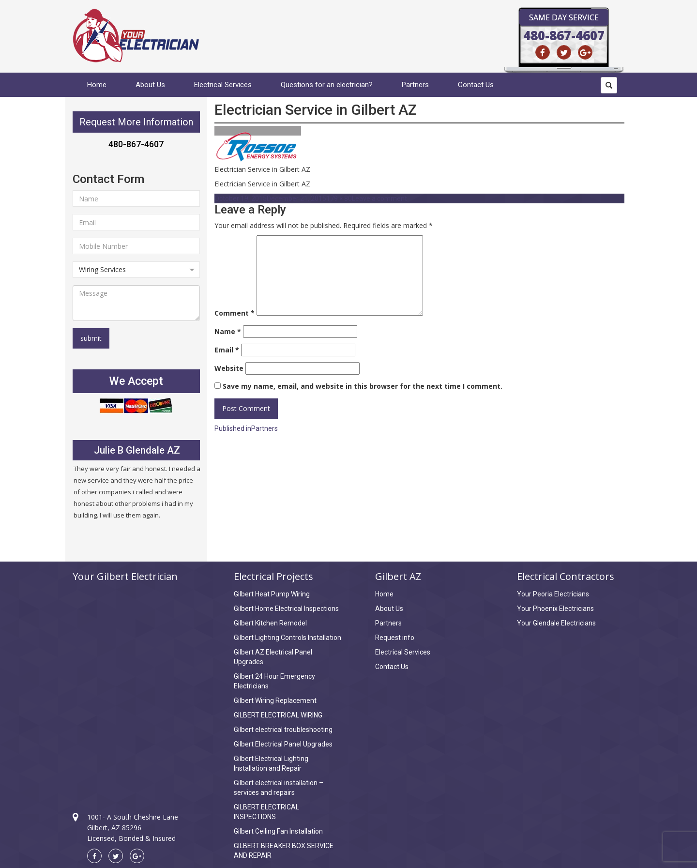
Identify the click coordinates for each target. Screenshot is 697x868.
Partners (415, 84)
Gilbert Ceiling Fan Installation (278, 831)
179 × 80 (339, 198)
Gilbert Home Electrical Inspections (286, 608)
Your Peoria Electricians (553, 594)
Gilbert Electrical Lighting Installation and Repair (271, 763)
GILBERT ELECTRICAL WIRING (278, 715)
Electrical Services (223, 84)
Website (228, 368)
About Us (150, 84)
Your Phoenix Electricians (555, 608)
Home (96, 84)
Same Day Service (564, 17)
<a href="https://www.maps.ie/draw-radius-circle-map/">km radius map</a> (136, 688)
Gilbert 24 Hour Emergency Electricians (274, 681)
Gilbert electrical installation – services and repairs (278, 787)
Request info (394, 637)
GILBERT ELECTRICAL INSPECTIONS (266, 812)
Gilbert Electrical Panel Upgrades (283, 744)
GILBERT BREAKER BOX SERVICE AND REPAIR (283, 850)
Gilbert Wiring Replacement (275, 700)
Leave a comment (379, 198)
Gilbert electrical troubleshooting (283, 729)
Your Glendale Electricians (556, 623)
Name (227, 331)
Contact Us (476, 84)
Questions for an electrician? (327, 84)
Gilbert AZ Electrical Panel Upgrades (273, 657)
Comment (234, 313)
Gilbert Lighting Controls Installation (287, 637)
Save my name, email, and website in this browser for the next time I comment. (362, 386)
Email (226, 349)
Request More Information (136, 122)
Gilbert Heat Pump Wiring (272, 594)
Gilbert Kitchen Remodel (270, 623)
